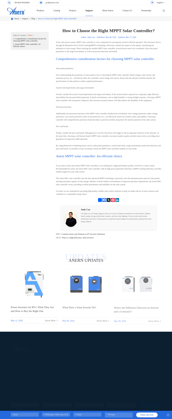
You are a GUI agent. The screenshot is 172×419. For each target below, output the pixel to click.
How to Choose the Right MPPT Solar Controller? (57, 19)
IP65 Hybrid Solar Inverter (95, 362)
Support (89, 10)
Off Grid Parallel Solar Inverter (96, 356)
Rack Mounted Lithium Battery (125, 356)
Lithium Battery (126, 344)
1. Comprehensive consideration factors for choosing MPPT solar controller (29, 40)
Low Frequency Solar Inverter (96, 365)
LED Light (63, 359)
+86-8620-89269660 (22, 3)
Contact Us (127, 10)
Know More (51, 322)
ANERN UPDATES (86, 260)
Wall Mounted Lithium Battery (125, 353)
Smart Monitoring (152, 375)
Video (148, 359)
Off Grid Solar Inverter (94, 353)
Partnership (146, 10)
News (148, 362)
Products (40, 10)
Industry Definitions (153, 353)
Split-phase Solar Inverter (95, 359)
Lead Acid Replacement (123, 359)
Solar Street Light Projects (69, 365)
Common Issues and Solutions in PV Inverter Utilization (83, 234)
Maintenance (150, 368)
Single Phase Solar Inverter (95, 368)
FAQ (147, 371)
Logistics (149, 378)
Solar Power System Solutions (96, 384)
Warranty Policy (151, 381)
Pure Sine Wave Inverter (94, 378)
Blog (33, 19)
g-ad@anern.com (52, 3)
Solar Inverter (96, 344)
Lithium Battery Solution (123, 375)
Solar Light (68, 344)
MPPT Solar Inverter (93, 381)
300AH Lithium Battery (123, 371)
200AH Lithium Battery (123, 368)
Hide (30, 35)
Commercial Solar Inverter (95, 371)
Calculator (149, 387)
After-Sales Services (153, 384)
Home (16, 19)
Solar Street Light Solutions (69, 362)
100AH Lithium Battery (123, 365)
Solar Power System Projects (96, 387)
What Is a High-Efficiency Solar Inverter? (78, 238)
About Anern (107, 10)
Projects (72, 10)
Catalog (56, 10)
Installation (150, 365)
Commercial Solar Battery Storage (126, 362)
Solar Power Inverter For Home (97, 375)
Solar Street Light (66, 353)
